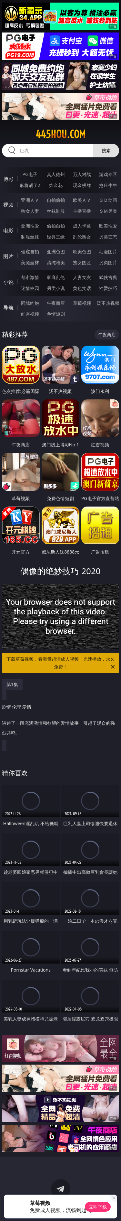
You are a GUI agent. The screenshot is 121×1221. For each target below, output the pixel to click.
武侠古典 (108, 277)
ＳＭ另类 (108, 211)
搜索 (106, 150)
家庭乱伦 (56, 277)
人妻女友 (82, 277)
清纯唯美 (56, 262)
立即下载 (98, 1207)
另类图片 (108, 262)
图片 (8, 256)
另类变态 (108, 237)
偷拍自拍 (56, 226)
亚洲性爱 (30, 226)
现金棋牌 (82, 185)
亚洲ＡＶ (30, 200)
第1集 (12, 684)
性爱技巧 (108, 288)
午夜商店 (56, 303)
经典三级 (56, 237)
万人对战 (82, 174)
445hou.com (60, 134)
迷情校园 (30, 288)
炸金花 (56, 185)
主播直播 (82, 211)
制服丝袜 (30, 237)
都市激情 (30, 277)
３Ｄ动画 (108, 200)
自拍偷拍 (56, 200)
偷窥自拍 (30, 251)
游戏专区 (108, 174)
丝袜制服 (56, 211)
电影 (8, 230)
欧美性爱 (108, 226)
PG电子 (29, 174)
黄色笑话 (82, 288)
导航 (8, 307)
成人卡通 (82, 226)
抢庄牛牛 (108, 185)
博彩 (8, 178)
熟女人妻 (30, 211)
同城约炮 (30, 303)
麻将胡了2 (30, 185)
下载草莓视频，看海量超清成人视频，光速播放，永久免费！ (61, 663)
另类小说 (56, 288)
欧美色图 (82, 251)
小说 (8, 281)
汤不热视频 (108, 303)
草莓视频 (82, 303)
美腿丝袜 (30, 262)
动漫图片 (108, 251)
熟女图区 (82, 262)
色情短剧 (56, 314)
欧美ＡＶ (82, 200)
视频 (8, 204)
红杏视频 (30, 314)
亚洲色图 (56, 251)
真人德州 (56, 174)
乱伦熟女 (82, 237)
